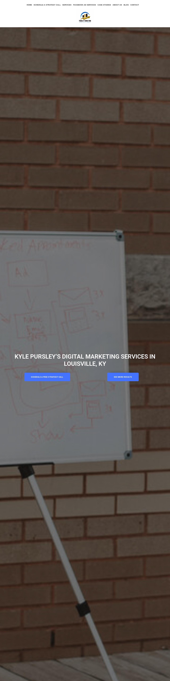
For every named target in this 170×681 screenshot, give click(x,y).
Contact (134, 5)
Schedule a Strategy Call (47, 5)
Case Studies (104, 5)
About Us (117, 5)
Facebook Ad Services (84, 5)
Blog (126, 5)
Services (66, 5)
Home (29, 5)
